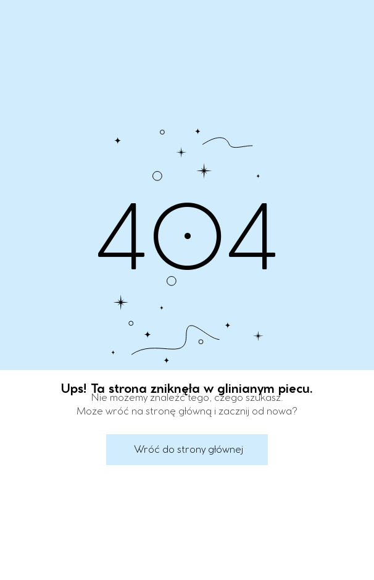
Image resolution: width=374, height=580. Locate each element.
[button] (187, 449)
